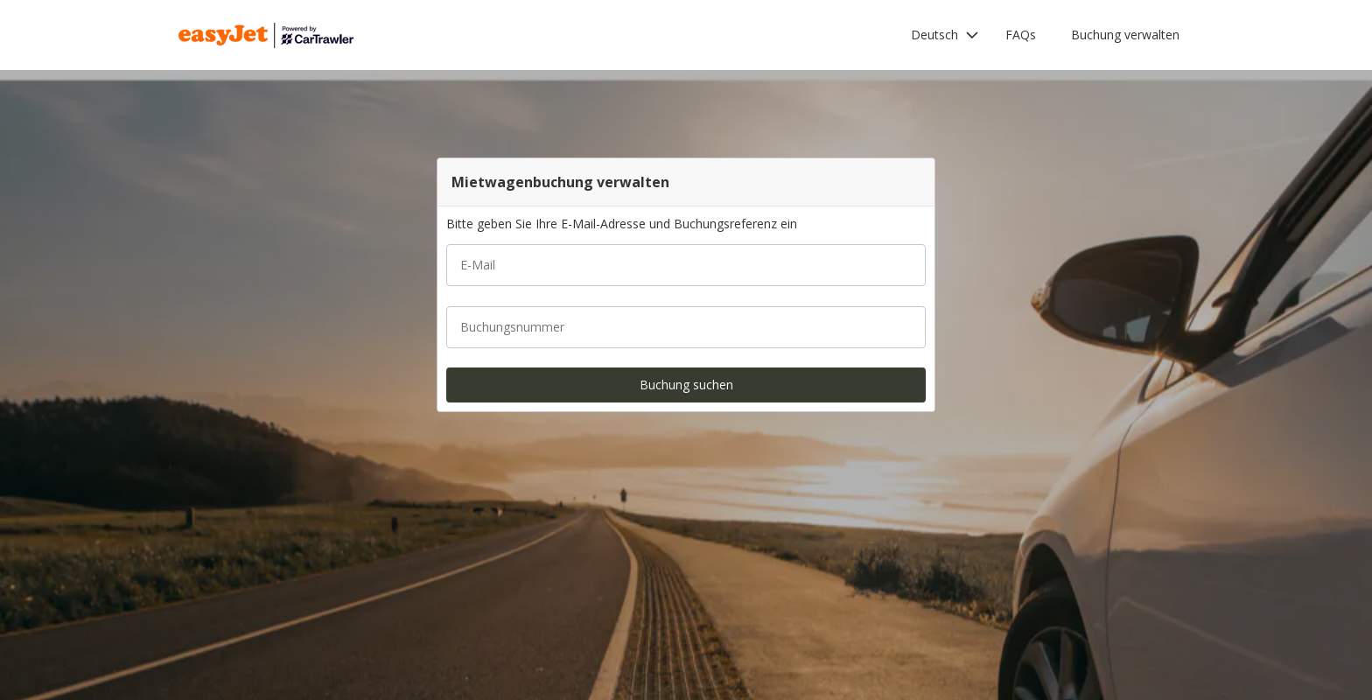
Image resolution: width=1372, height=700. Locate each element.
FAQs (1020, 34)
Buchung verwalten (1125, 34)
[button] (945, 35)
